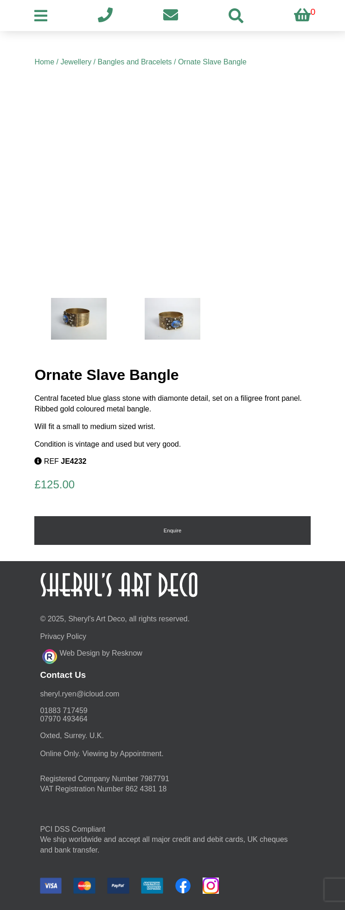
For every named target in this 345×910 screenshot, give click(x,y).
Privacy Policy (63, 636)
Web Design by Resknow (92, 655)
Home (44, 62)
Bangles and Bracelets (134, 62)
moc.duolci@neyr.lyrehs (79, 694)
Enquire (173, 530)
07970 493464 (63, 719)
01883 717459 (63, 710)
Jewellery (75, 62)
